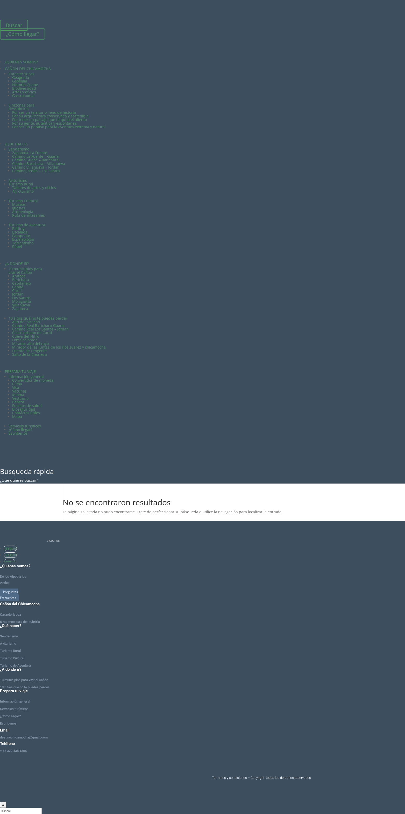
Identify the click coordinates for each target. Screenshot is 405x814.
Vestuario (20, 398)
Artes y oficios (24, 91)
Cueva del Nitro (25, 336)
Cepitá (17, 286)
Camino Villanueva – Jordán (36, 167)
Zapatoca (20, 308)
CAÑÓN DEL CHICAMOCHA (28, 68)
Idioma (18, 394)
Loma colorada (25, 339)
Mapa (17, 416)
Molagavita (21, 301)
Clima (17, 383)
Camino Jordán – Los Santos (36, 170)
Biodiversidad (24, 88)
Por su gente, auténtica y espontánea (44, 123)
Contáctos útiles (26, 412)
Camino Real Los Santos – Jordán (40, 329)
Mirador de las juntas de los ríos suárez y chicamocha (59, 347)
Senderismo (19, 149)
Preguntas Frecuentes (9, 594)
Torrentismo (22, 242)
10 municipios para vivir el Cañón (25, 270)
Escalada (19, 232)
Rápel (17, 246)
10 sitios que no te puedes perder (38, 318)
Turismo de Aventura (27, 224)
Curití (17, 290)
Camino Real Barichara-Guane (38, 325)
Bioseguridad (23, 409)
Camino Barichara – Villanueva (38, 163)
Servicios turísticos (25, 426)
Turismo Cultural (23, 200)
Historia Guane (25, 84)
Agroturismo (23, 191)
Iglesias (18, 208)
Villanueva (21, 305)
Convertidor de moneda (32, 380)
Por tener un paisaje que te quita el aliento (49, 119)
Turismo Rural (21, 184)
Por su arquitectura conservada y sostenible (50, 116)
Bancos (18, 402)
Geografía (20, 77)
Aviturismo (18, 180)
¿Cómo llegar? (22, 34)
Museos (19, 204)
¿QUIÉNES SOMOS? (21, 61)
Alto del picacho (26, 321)
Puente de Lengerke (29, 350)
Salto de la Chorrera (29, 354)
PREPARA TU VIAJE (20, 371)
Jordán (18, 294)
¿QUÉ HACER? (16, 143)
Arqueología (22, 211)
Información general (26, 376)
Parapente (21, 235)
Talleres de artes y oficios (34, 187)
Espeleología (23, 239)
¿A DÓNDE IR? (17, 263)
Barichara (20, 279)
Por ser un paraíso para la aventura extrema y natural (59, 126)
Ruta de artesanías (28, 215)
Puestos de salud (27, 405)
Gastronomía (23, 95)
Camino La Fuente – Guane (35, 156)
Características (21, 73)
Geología (19, 81)
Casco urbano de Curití (32, 332)
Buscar (14, 25)
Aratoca (18, 276)
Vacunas (19, 391)
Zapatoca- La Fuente (29, 152)
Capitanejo (21, 283)
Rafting (18, 228)
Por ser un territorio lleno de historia (44, 112)
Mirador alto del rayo (30, 343)
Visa (15, 387)
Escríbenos (18, 433)
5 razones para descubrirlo (21, 107)
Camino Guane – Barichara (35, 159)
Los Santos (21, 297)
